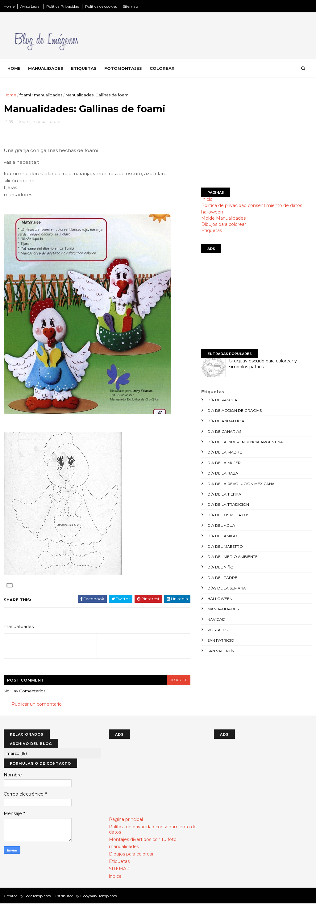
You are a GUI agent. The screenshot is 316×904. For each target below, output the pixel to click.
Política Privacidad (62, 6)
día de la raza (222, 473)
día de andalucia (225, 421)
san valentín (221, 650)
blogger (174, 680)
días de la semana (226, 588)
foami (25, 94)
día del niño (220, 567)
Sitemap (130, 6)
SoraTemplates (37, 896)
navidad (216, 619)
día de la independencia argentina (245, 442)
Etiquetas (84, 68)
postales (217, 629)
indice (115, 876)
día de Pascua (222, 400)
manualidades (48, 94)
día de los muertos (228, 515)
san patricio (220, 640)
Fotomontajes (123, 68)
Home (9, 6)
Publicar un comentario (36, 704)
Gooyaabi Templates (98, 896)
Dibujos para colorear (223, 224)
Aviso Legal (30, 6)
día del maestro (225, 546)
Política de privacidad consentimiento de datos (251, 205)
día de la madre (224, 452)
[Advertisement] (256, 135)
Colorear (162, 68)
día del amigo (222, 536)
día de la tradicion (228, 504)
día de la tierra (224, 494)
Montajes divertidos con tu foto (143, 840)
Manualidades (45, 68)
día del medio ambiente (232, 556)
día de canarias (224, 431)
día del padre (222, 577)
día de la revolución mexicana (241, 483)
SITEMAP (119, 869)
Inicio (207, 199)
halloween (212, 212)
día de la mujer (224, 462)
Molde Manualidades (223, 218)
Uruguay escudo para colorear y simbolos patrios (263, 364)
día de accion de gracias (234, 410)
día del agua (221, 525)
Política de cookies (101, 6)
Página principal (126, 819)
